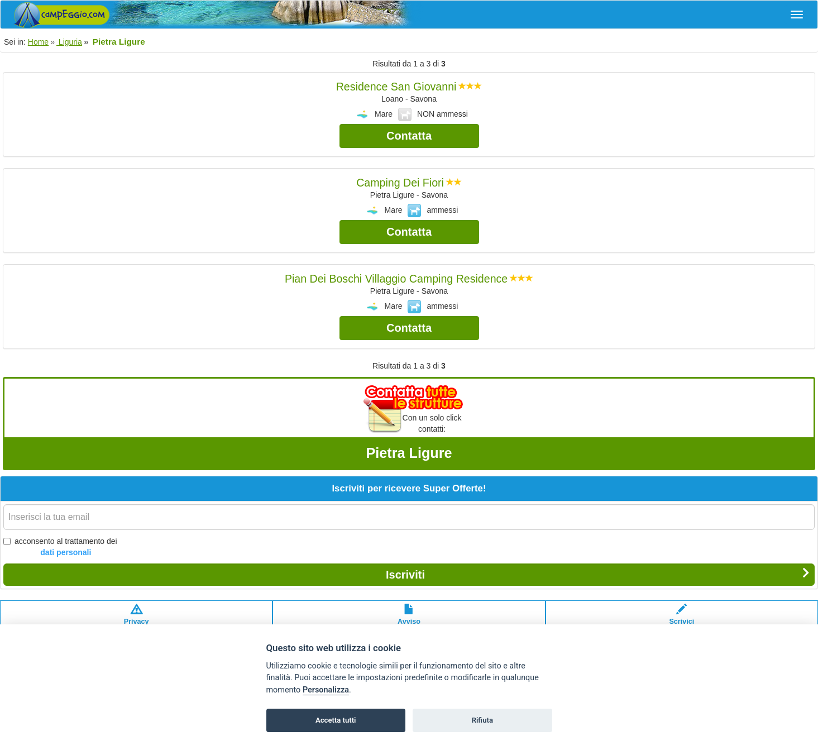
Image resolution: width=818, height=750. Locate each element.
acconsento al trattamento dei (60, 547)
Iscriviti (598, 574)
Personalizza (326, 690)
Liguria (69, 41)
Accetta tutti (335, 720)
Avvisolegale (409, 620)
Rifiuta (482, 720)
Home (38, 41)
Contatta (409, 136)
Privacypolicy (136, 620)
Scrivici (681, 620)
